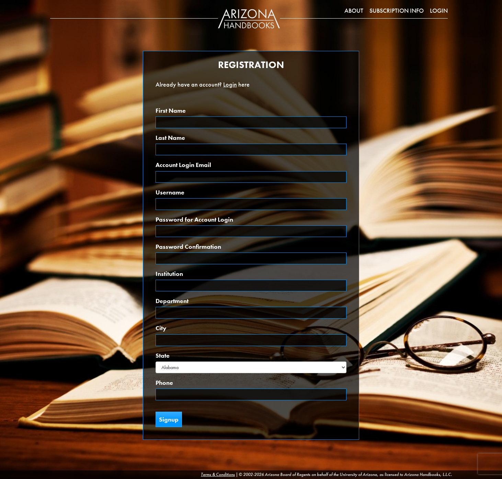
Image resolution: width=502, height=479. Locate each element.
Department (172, 301)
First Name (171, 110)
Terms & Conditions (218, 474)
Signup (169, 419)
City (161, 328)
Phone (164, 383)
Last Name (170, 138)
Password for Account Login (194, 219)
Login (439, 10)
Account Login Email (183, 165)
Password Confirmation (188, 246)
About (353, 10)
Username (170, 192)
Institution (169, 274)
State (163, 355)
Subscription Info (396, 10)
